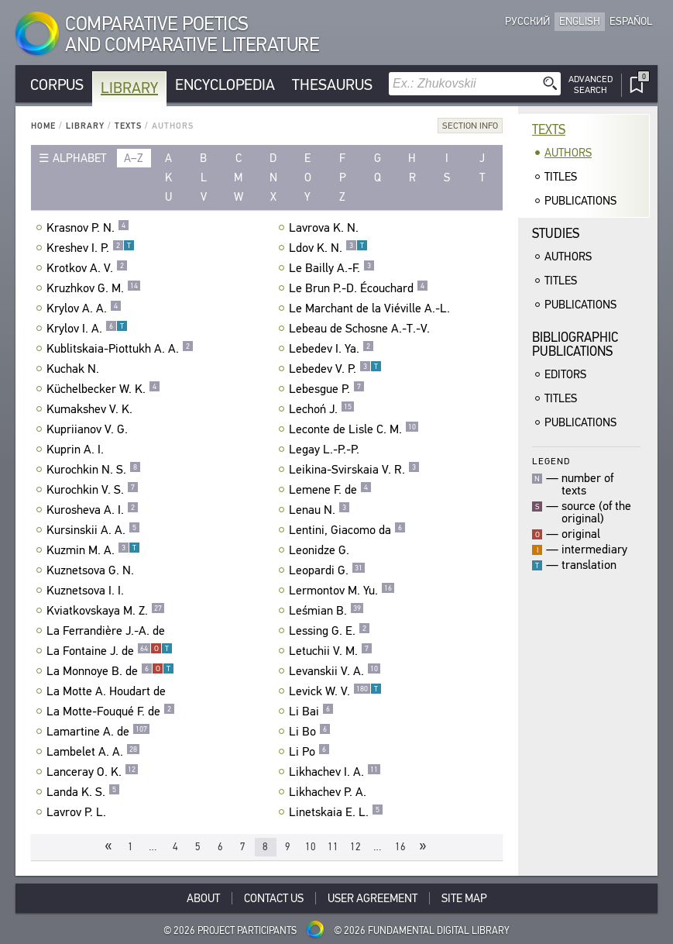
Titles (560, 177)
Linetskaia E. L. (336, 812)
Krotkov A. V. (87, 268)
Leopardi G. (327, 570)
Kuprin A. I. (77, 449)
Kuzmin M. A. (93, 550)
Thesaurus (332, 85)
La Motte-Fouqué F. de (110, 711)
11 (333, 847)
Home (43, 126)
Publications (580, 201)
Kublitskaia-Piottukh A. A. (120, 349)
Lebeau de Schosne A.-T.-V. (361, 329)
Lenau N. (319, 510)
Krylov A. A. (84, 308)
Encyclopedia (225, 85)
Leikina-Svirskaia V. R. (354, 470)
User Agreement (372, 898)
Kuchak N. (74, 369)
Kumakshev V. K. (91, 409)
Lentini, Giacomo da (347, 530)
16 (400, 847)
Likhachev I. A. (335, 772)
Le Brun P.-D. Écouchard (358, 288)
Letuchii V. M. (331, 651)
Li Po (309, 752)
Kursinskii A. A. (93, 530)
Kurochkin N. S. (93, 470)
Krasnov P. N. (87, 228)
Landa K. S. (83, 792)
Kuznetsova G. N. (92, 570)
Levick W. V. (335, 691)
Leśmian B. (326, 611)
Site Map (464, 898)
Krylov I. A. (87, 329)
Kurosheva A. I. (92, 510)
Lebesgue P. (327, 389)
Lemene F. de (330, 490)
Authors (568, 153)
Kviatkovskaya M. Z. (105, 611)
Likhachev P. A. (329, 792)
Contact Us (274, 898)
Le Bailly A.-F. (332, 268)
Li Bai (311, 711)
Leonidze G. (321, 550)
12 (355, 847)
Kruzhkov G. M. (93, 288)
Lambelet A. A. (93, 752)
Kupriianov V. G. (89, 429)
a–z (133, 158)
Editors (565, 374)
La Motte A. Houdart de (108, 691)
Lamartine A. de (98, 732)
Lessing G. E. (329, 631)
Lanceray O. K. (92, 772)
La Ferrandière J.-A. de (107, 631)
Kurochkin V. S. (92, 490)
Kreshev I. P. (90, 248)
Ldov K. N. (328, 248)
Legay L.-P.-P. (326, 449)
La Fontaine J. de (109, 651)
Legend (551, 461)
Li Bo (310, 732)
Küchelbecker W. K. (103, 389)
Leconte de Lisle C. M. (354, 429)
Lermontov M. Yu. (342, 591)
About (203, 898)
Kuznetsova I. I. (87, 591)
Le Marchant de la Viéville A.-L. (371, 308)
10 (310, 847)
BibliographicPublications (575, 344)
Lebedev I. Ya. (331, 349)
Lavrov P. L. (78, 812)
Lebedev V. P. (335, 369)
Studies (555, 234)
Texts (128, 126)
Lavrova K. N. (325, 228)
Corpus (57, 85)
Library (129, 88)
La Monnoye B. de (110, 671)
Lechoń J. (322, 409)
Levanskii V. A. (335, 671)
